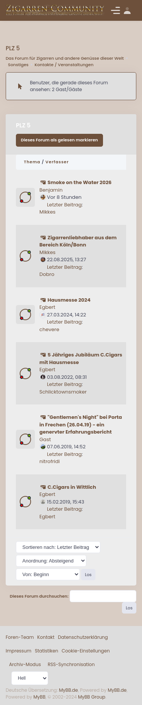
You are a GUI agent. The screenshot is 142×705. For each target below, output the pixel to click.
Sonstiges (18, 65)
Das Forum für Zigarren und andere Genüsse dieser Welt (65, 58)
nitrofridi (49, 461)
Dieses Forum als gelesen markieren (59, 140)
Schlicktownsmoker (63, 391)
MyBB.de (68, 690)
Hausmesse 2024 (69, 300)
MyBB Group (91, 697)
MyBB (39, 697)
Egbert (47, 307)
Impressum (18, 651)
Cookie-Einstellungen (86, 651)
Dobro (46, 274)
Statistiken (46, 651)
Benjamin (50, 190)
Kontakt (46, 637)
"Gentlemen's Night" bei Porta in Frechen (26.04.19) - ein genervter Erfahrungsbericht (80, 424)
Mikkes (47, 211)
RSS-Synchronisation (71, 664)
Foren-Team (20, 637)
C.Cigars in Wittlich (71, 487)
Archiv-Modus (25, 664)
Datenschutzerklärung (83, 637)
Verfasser (57, 162)
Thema (32, 162)
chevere (49, 329)
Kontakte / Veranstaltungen (64, 65)
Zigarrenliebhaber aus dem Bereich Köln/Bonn (78, 241)
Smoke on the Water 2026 (79, 182)
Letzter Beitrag (64, 204)
